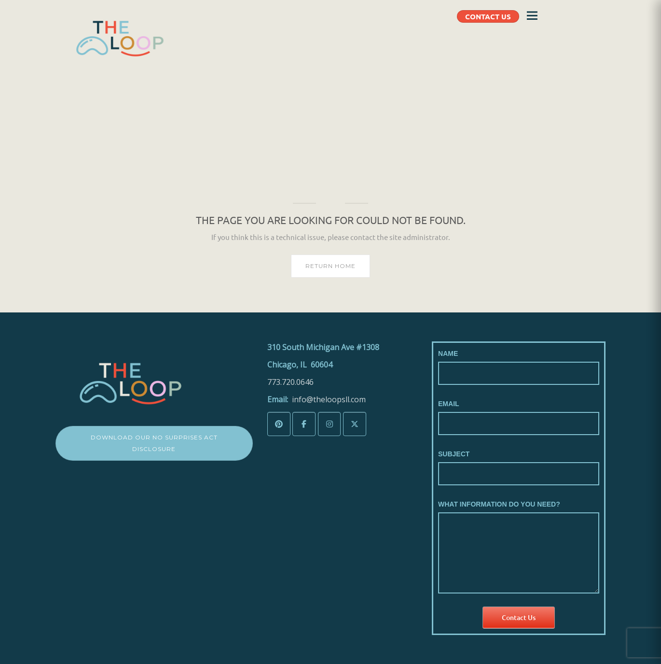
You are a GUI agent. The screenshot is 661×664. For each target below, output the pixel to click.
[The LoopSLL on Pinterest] (278, 424)
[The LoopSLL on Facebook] (304, 424)
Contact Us (519, 617)
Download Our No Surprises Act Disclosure (154, 443)
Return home (330, 265)
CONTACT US (488, 16)
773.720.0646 (290, 382)
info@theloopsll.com (329, 399)
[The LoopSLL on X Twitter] (354, 424)
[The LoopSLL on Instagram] (329, 424)
